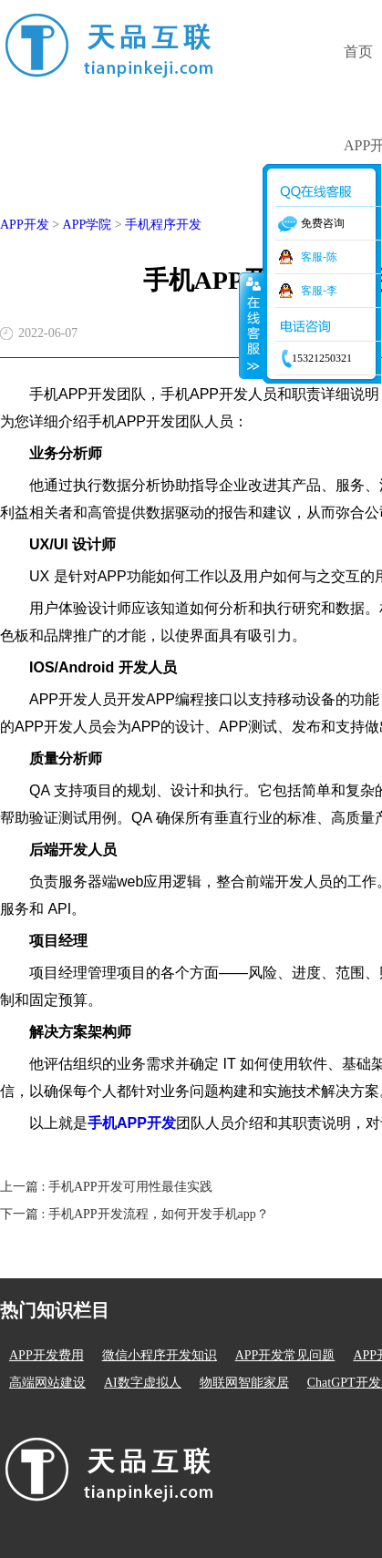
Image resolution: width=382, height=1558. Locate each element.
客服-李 (319, 290)
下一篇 (134, 1214)
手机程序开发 (163, 224)
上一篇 (106, 1187)
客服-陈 (319, 257)
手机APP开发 (132, 1123)
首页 (358, 51)
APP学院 (87, 224)
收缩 (251, 325)
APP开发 (24, 224)
